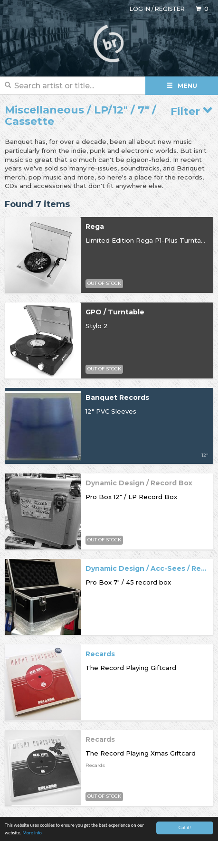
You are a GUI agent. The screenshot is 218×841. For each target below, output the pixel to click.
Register (170, 8)
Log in (140, 8)
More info (32, 834)
